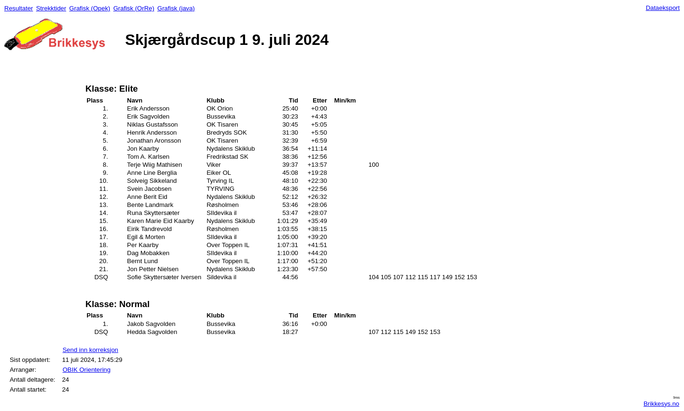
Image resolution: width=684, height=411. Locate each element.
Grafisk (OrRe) (133, 8)
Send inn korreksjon (90, 349)
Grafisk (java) (176, 8)
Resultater (18, 8)
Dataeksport (663, 7)
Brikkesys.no (661, 403)
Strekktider (51, 8)
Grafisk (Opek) (89, 8)
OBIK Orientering (86, 369)
